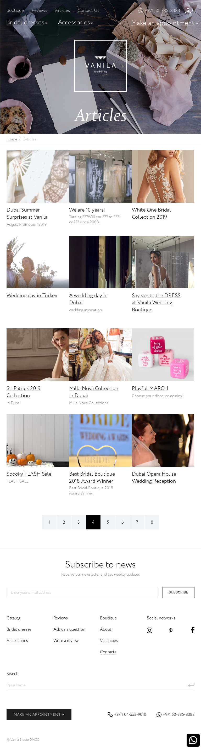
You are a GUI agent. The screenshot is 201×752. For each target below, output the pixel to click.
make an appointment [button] (39, 714)
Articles (62, 10)
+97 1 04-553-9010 (130, 715)
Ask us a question (69, 630)
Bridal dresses (25, 22)
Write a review (66, 641)
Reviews (39, 10)
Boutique (15, 10)
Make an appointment (163, 23)
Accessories (74, 22)
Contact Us (88, 10)
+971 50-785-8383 (162, 11)
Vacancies (109, 641)
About (105, 630)
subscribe (178, 592)
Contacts (108, 652)
